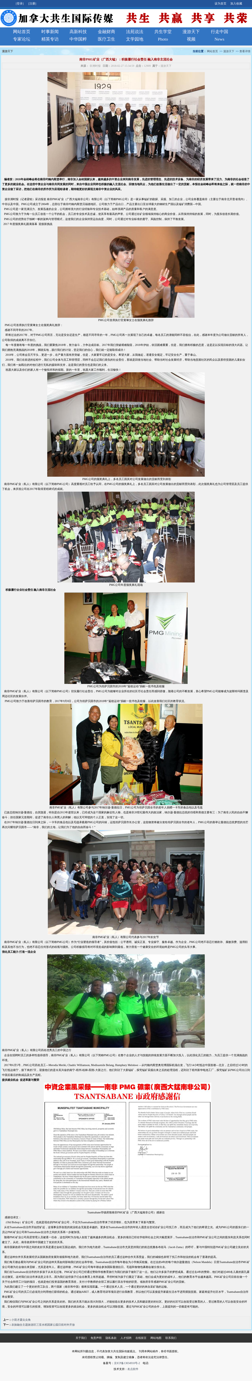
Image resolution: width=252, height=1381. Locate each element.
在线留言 (140, 1337)
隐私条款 (111, 1337)
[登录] (20, 3)
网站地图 (155, 1337)
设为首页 (220, 3)
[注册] (32, 3)
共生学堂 (163, 31)
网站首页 (21, 31)
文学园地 (134, 39)
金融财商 (106, 31)
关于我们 (81, 1337)
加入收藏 (236, 3)
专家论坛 (21, 39)
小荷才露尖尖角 (21, 1319)
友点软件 (132, 1369)
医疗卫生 (106, 39)
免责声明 (96, 1337)
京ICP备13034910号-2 (127, 1363)
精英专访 (50, 39)
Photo (163, 39)
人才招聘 (126, 1337)
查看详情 (244, 51)
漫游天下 (191, 31)
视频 (191, 39)
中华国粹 (78, 39)
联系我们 (170, 1337)
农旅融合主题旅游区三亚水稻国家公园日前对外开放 (43, 1324)
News (219, 39)
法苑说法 (134, 31)
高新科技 (78, 31)
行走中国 (219, 31)
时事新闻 (50, 31)
